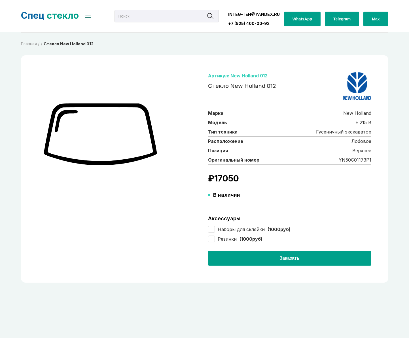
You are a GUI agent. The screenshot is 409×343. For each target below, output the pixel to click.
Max (376, 19)
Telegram (342, 19)
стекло (50, 15)
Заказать (289, 258)
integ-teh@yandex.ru (254, 14)
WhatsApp (302, 19)
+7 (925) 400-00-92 (249, 23)
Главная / (30, 43)
